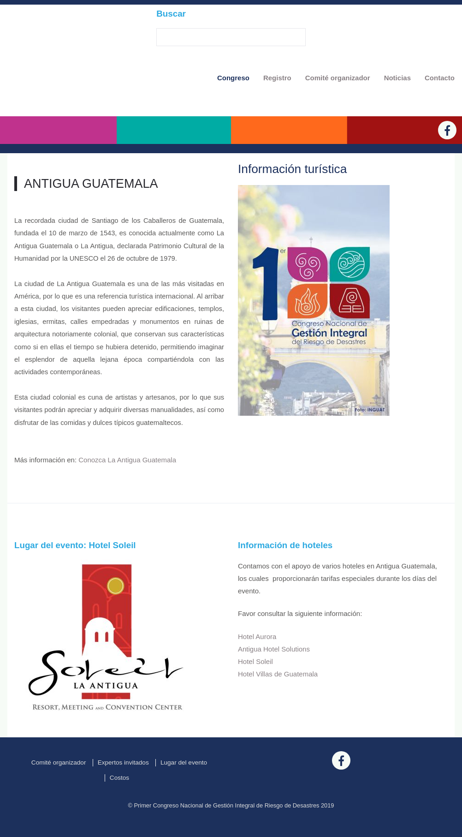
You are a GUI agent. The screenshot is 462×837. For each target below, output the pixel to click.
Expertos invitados (123, 779)
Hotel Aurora (257, 654)
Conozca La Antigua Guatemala (127, 477)
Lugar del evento (183, 779)
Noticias (397, 78)
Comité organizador (337, 78)
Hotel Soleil (255, 678)
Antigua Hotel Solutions (274, 666)
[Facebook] (447, 147)
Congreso (233, 78)
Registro (277, 78)
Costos (119, 795)
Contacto (440, 78)
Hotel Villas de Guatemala (278, 691)
